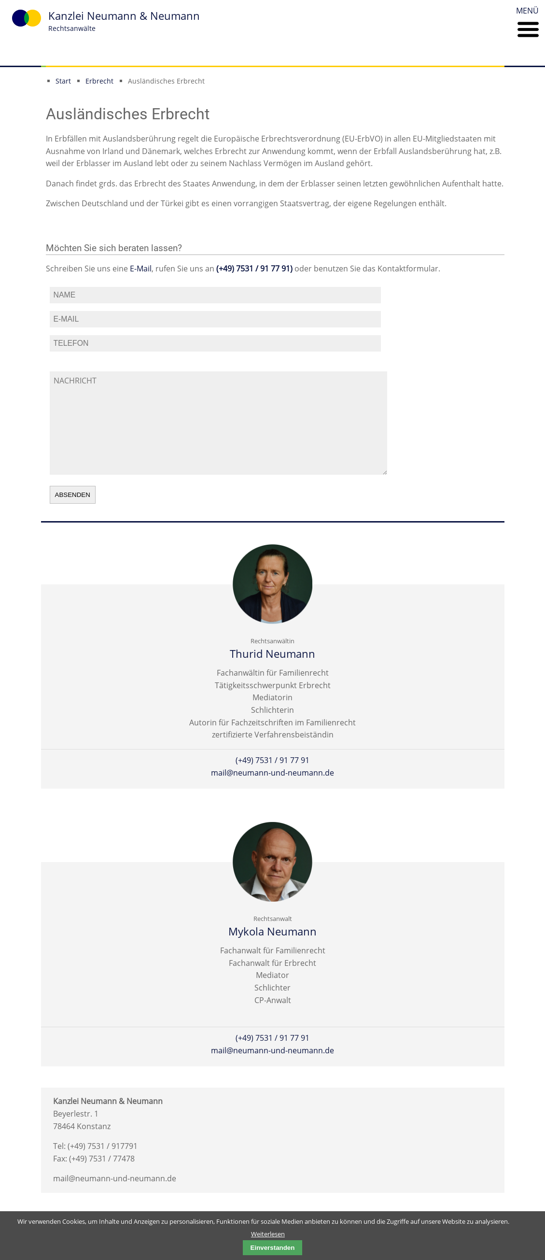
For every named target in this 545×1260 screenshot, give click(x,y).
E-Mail (141, 268)
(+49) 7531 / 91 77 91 (272, 760)
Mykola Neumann (272, 931)
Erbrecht (99, 80)
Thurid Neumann (272, 653)
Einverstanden (273, 1247)
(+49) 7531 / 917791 (103, 1146)
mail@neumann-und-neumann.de (272, 772)
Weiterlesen (268, 1234)
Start (63, 80)
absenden (72, 494)
